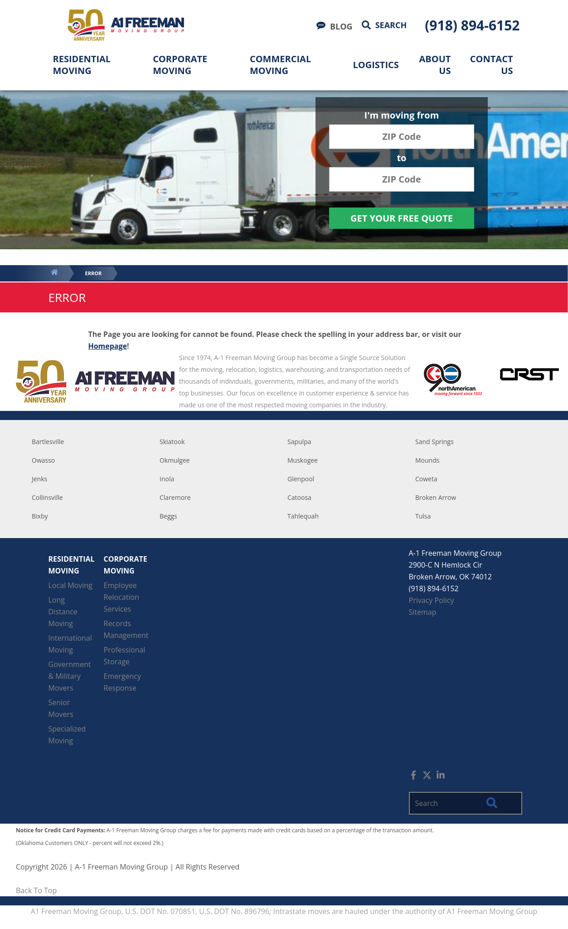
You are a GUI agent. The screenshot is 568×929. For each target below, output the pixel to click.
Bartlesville (48, 441)
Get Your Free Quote (401, 218)
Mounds (427, 460)
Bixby (40, 516)
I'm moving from (401, 116)
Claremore (175, 497)
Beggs (168, 516)
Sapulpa (299, 441)
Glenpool (300, 478)
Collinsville (47, 497)
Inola (167, 478)
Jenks (39, 478)
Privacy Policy (431, 600)
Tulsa (423, 516)
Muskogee (302, 460)
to (401, 158)
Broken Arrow (435, 497)
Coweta (426, 478)
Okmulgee (175, 460)
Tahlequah (303, 516)
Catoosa (299, 497)
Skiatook (172, 441)
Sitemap (423, 612)
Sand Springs (434, 441)
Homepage (107, 346)
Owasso (43, 460)
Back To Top (36, 890)
